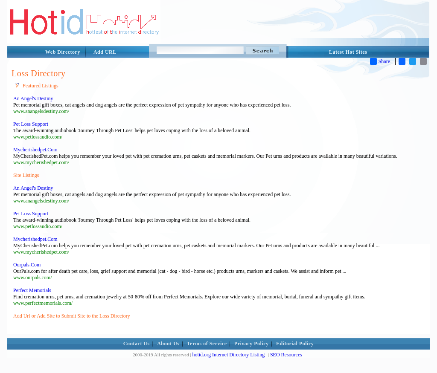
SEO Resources (286, 355)
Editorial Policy (295, 344)
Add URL (105, 52)
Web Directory (62, 52)
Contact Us (136, 344)
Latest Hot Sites (348, 52)
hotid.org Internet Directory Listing (228, 355)
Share (380, 61)
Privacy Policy (251, 344)
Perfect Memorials (32, 290)
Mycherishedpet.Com (35, 150)
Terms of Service (207, 344)
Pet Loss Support (30, 124)
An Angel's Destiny (33, 98)
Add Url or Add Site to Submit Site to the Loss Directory (71, 316)
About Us (168, 344)
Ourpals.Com (27, 265)
